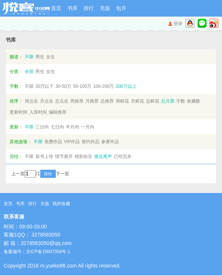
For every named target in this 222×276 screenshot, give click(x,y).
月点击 (46, 101)
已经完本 (123, 156)
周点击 (31, 101)
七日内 (57, 127)
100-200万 (103, 86)
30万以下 (44, 86)
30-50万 (63, 86)
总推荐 (107, 101)
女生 (50, 56)
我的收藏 (61, 204)
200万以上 (126, 86)
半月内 (72, 127)
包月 (121, 8)
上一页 (18, 174)
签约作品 (90, 141)
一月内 (87, 127)
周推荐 (76, 101)
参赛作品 (110, 141)
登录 (178, 23)
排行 (88, 8)
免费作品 (53, 141)
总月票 (167, 101)
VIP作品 (72, 141)
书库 (72, 8)
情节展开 (64, 156)
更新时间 (18, 112)
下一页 (72, 174)
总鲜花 (152, 101)
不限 (29, 56)
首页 (56, 8)
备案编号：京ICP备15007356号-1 (37, 252)
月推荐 (92, 101)
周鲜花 (122, 101)
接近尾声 (103, 156)
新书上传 (44, 156)
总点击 (61, 101)
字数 (180, 101)
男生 (39, 56)
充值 (105, 8)
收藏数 (193, 101)
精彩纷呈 (83, 156)
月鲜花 (137, 101)
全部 (29, 71)
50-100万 (82, 86)
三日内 (42, 127)
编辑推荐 (57, 112)
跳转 (58, 174)
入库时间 (38, 112)
